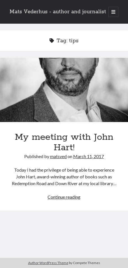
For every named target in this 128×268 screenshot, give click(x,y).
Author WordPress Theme (48, 263)
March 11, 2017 (88, 156)
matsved (58, 156)
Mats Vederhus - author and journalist (58, 11)
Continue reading (64, 197)
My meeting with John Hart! (64, 90)
